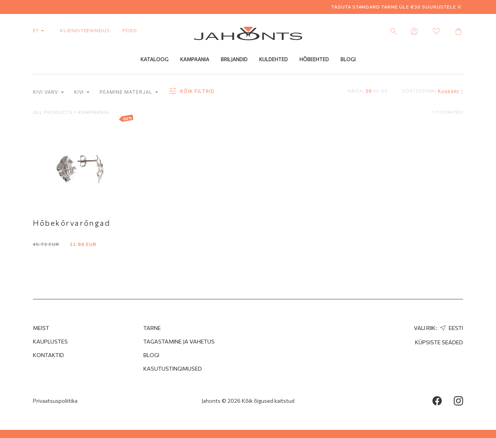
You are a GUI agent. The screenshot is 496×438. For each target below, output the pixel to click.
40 (376, 90)
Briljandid (234, 59)
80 (384, 90)
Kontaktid (48, 355)
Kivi (82, 92)
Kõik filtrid (191, 91)
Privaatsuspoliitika (55, 400)
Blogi (348, 59)
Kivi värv (48, 92)
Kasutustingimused (172, 368)
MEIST (41, 328)
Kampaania (194, 59)
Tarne (152, 328)
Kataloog (155, 59)
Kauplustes (50, 341)
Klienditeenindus (85, 30)
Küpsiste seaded (439, 342)
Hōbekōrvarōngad (71, 222)
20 (368, 90)
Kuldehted (273, 59)
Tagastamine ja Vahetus (179, 341)
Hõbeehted (314, 59)
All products (53, 112)
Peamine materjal (129, 92)
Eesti (450, 328)
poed (129, 30)
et (40, 30)
